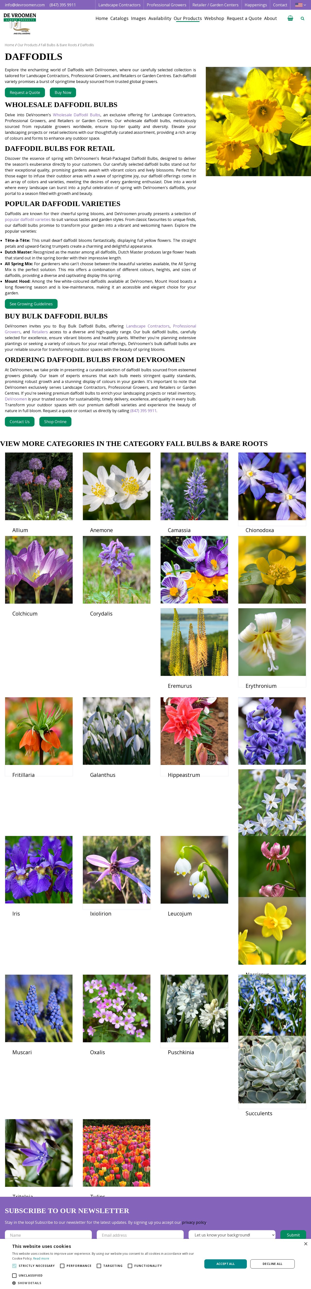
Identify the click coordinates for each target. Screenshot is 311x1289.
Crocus (176, 628)
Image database (206, 1223)
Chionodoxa (260, 530)
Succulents (25, 1118)
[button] (104, 1282)
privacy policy (194, 1164)
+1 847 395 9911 (81, 1235)
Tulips (175, 1118)
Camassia (179, 530)
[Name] (48, 1177)
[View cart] (290, 18)
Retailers (40, 332)
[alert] (155, 1264)
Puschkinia (181, 1020)
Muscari (22, 1020)
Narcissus (257, 922)
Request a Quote (25, 92)
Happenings (202, 1235)
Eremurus (24, 726)
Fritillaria (179, 726)
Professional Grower (148, 1223)
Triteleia (100, 1118)
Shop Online (55, 421)
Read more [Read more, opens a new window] (41, 1258)
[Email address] (140, 1177)
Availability (201, 1229)
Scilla (252, 1020)
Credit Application (270, 1223)
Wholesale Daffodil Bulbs (76, 115)
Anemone (101, 530)
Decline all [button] (272, 1264)
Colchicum (24, 628)
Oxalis (97, 1020)
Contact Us (20, 421)
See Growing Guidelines (31, 304)
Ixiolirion (23, 922)
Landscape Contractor (149, 1217)
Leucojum (102, 922)
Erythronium (105, 726)
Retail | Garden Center (149, 1229)
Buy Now (63, 92)
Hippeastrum (28, 824)
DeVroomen (16, 399)
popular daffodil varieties (28, 219)
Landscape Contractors (148, 326)
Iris (249, 824)
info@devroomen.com (25, 4)
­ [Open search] (302, 18)
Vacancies (262, 1235)
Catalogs (199, 1217)
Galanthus (258, 726)
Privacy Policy (266, 1229)
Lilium (175, 922)
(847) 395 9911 (63, 4)
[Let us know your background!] (232, 1177)
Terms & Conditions (272, 1217)
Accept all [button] (225, 1264)
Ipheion (177, 824)
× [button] (305, 1244)
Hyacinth (101, 824)
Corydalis (101, 628)
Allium (20, 530)
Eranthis (256, 628)
